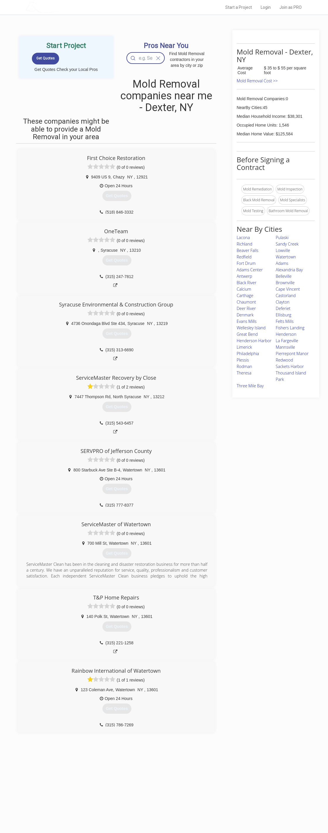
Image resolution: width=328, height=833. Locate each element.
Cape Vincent (288, 289)
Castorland (286, 295)
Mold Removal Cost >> (257, 81)
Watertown (286, 257)
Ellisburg (283, 315)
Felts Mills (284, 321)
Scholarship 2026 (229, 783)
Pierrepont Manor (292, 353)
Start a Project (238, 7)
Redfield (244, 257)
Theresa (244, 373)
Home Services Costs (86, 783)
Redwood (284, 360)
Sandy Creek (287, 244)
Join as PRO (290, 7)
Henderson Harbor (254, 340)
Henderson (286, 334)
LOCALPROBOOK (59, 7)
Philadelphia (248, 353)
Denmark (245, 315)
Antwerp (244, 276)
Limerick (244, 347)
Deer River (246, 308)
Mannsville (285, 347)
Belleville (283, 276)
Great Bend (247, 334)
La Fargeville (287, 340)
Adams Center (250, 269)
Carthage (245, 295)
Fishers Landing (290, 328)
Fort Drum (246, 263)
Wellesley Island (251, 328)
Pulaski (282, 237)
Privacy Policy (226, 790)
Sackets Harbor (290, 366)
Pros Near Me (79, 790)
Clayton (282, 302)
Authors (221, 797)
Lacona (243, 237)
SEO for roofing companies (236, 810)
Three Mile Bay (250, 386)
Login (266, 7)
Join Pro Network (147, 783)
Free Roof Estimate (84, 803)
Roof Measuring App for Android (159, 810)
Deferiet (283, 308)
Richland (245, 244)
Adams (282, 263)
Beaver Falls (247, 250)
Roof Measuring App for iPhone (159, 803)
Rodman (244, 366)
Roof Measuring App (150, 797)
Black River (246, 282)
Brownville (285, 282)
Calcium (244, 289)
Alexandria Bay (289, 269)
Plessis (243, 360)
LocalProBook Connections (237, 803)
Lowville (283, 250)
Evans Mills (247, 321)
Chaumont (246, 302)
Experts (140, 790)
